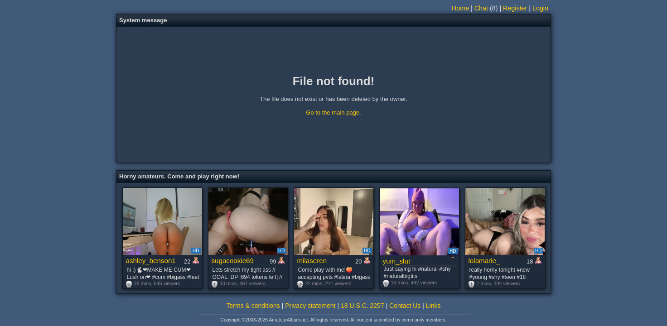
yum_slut (397, 261)
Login (540, 8)
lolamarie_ (484, 260)
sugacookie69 (233, 260)
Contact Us (404, 305)
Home (460, 8)
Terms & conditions (253, 305)
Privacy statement (310, 305)
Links (433, 305)
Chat (481, 8)
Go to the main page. (333, 112)
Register (515, 8)
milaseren (312, 260)
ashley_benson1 (151, 260)
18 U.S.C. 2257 (362, 305)
